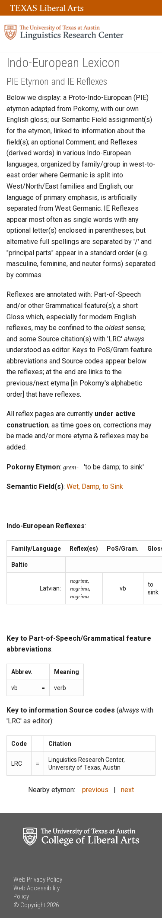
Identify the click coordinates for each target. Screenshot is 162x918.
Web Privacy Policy (37, 879)
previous (95, 790)
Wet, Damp (83, 486)
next (127, 790)
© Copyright (29, 905)
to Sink (112, 486)
